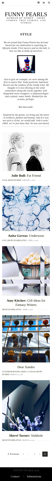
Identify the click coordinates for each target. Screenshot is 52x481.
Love (4, 240)
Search (48, 3)
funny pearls (26, 14)
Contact (15, 476)
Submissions (34, 476)
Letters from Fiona (11, 371)
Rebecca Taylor (28, 371)
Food (4, 180)
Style (24, 240)
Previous (13, 454)
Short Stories (14, 180)
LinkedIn (43, 3)
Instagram (37, 3)
